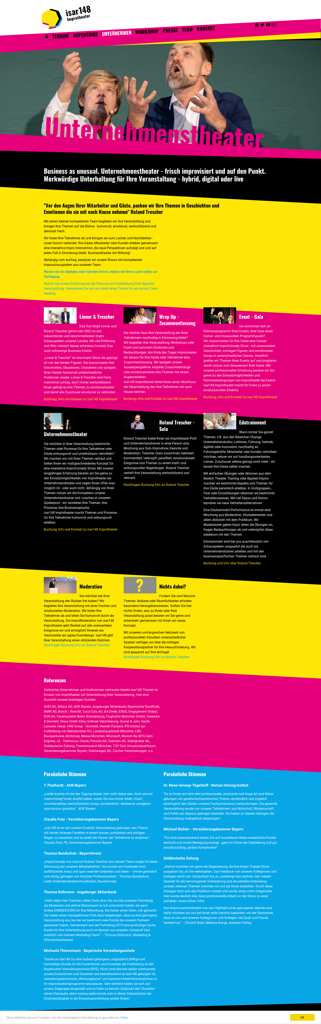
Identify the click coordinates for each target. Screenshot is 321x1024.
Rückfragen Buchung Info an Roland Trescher (156, 485)
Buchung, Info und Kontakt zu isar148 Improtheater (81, 399)
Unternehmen (117, 33)
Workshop (147, 31)
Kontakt (206, 28)
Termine (60, 36)
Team (187, 29)
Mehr (124, 1018)
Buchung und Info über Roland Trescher (232, 563)
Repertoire (85, 34)
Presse (170, 30)
